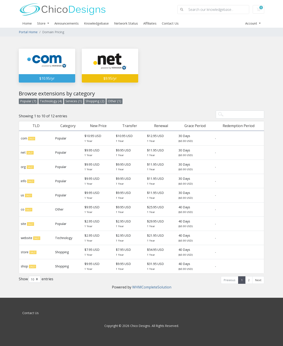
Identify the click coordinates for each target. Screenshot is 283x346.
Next (258, 280)
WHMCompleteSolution (151, 287)
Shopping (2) (95, 101)
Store (41, 23)
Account (251, 23)
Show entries (36, 279)
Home (27, 23)
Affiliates (150, 23)
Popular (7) (28, 101)
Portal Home (28, 32)
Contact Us (170, 23)
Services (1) (73, 101)
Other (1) (114, 101)
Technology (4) (51, 101)
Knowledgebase (96, 23)
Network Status (126, 23)
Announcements (66, 23)
